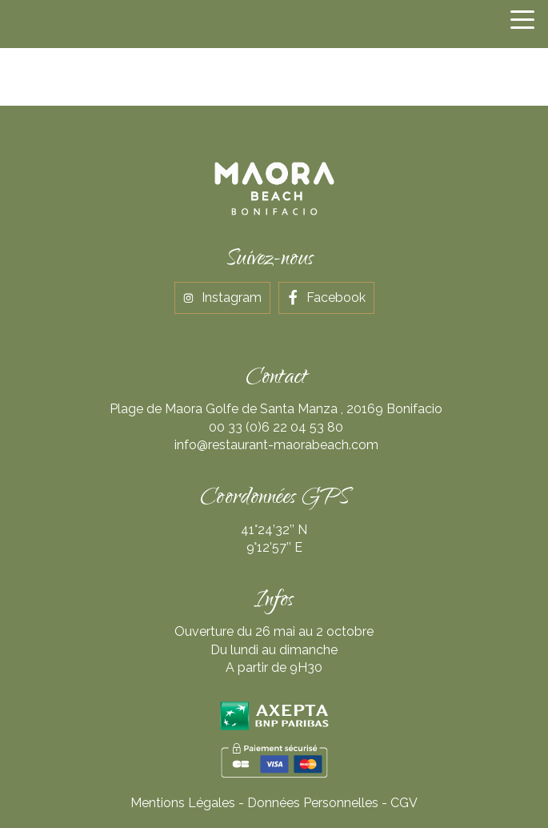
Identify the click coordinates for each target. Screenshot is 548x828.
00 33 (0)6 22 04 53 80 (276, 427)
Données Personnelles (312, 802)
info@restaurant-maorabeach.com (276, 444)
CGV (404, 802)
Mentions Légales (182, 802)
